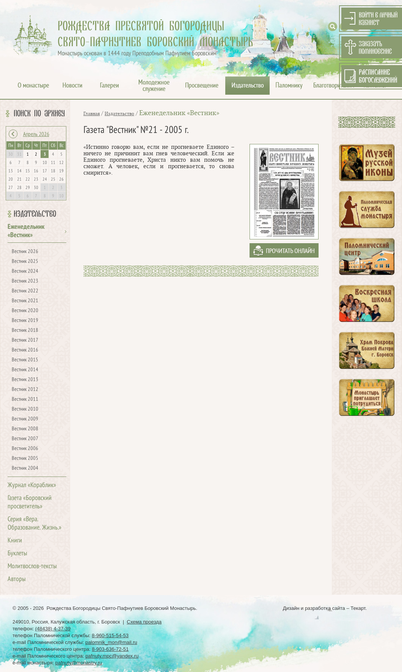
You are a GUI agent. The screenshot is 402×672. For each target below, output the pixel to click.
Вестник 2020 (25, 310)
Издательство (35, 214)
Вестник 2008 (25, 429)
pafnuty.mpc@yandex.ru (111, 656)
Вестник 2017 (25, 340)
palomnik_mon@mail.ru (111, 642)
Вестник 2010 (25, 409)
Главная (91, 113)
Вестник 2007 (25, 438)
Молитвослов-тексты (32, 566)
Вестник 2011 (25, 399)
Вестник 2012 (25, 389)
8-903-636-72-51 (110, 649)
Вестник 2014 (25, 369)
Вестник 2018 (25, 330)
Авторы (17, 579)
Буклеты (17, 553)
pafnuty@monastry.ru (78, 663)
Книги (15, 541)
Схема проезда (144, 622)
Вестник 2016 (25, 350)
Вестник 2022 (25, 291)
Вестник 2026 (25, 251)
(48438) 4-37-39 (53, 628)
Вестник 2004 (25, 468)
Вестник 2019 (25, 320)
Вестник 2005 (25, 458)
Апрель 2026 (36, 134)
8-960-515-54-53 (110, 635)
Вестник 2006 (25, 448)
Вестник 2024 (25, 271)
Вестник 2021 (25, 300)
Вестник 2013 (25, 379)
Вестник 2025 (25, 261)
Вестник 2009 (25, 419)
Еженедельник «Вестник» (179, 113)
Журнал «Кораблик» (32, 485)
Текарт (357, 608)
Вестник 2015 (25, 360)
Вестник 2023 (25, 281)
